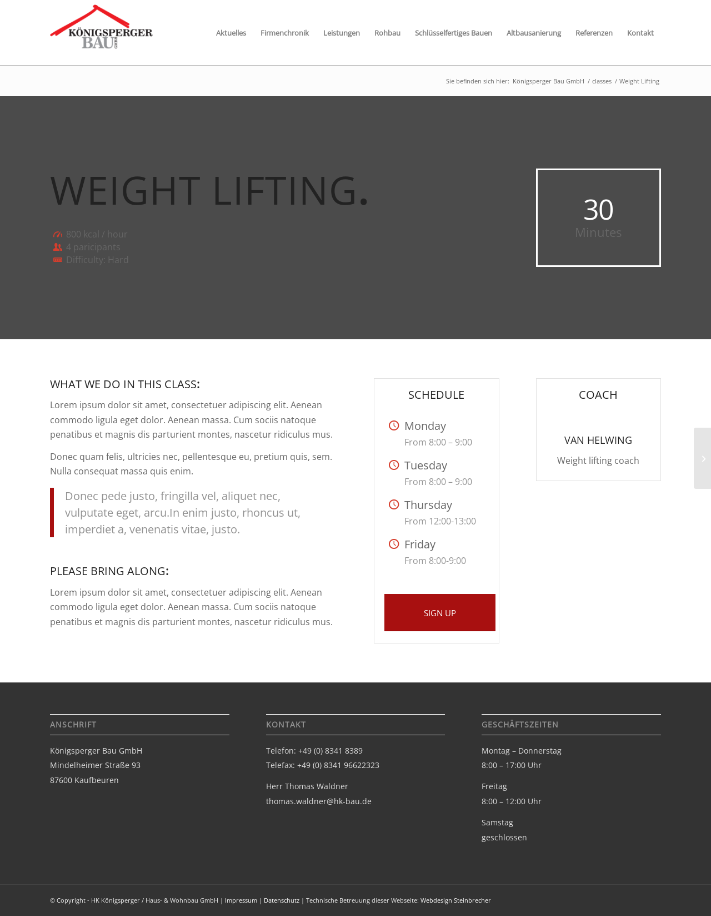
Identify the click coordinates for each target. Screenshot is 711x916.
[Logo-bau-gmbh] (102, 37)
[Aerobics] (702, 458)
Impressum (241, 900)
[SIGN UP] (439, 612)
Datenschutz (281, 900)
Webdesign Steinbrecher (455, 900)
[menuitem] (231, 33)
